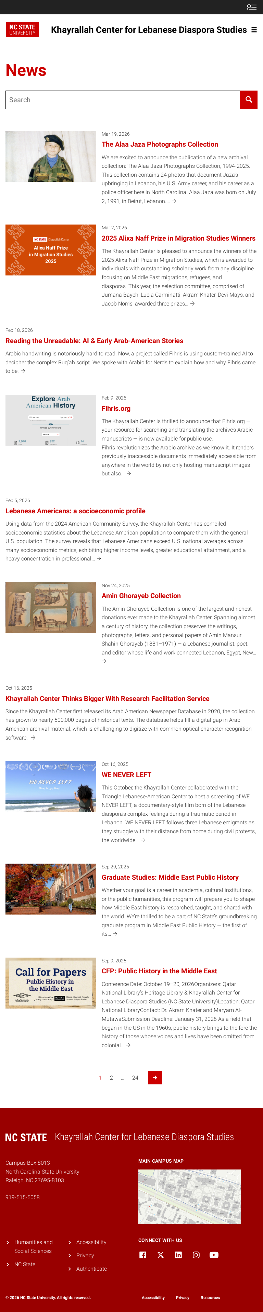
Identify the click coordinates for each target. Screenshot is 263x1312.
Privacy (85, 1255)
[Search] (249, 100)
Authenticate (91, 1269)
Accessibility (91, 1242)
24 (135, 1077)
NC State (24, 1264)
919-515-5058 (22, 1197)
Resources (210, 1297)
